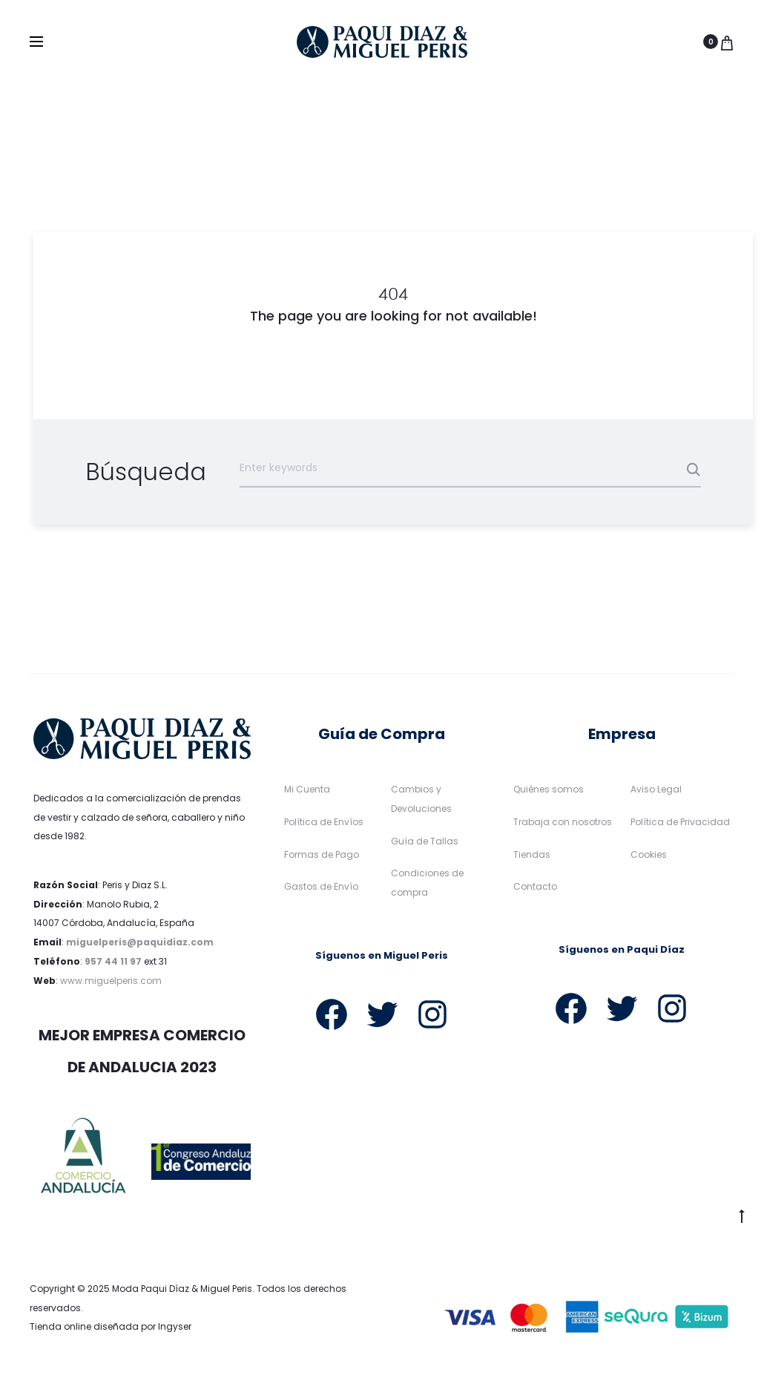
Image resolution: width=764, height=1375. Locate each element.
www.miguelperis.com (111, 980)
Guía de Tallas (424, 841)
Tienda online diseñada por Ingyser (110, 1327)
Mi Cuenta (307, 789)
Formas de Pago (321, 854)
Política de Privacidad (680, 822)
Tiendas (531, 854)
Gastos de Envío (321, 887)
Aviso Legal (656, 789)
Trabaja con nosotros (562, 822)
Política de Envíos (323, 822)
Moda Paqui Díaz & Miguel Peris (182, 1288)
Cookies (648, 854)
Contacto (535, 887)
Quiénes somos (548, 789)
